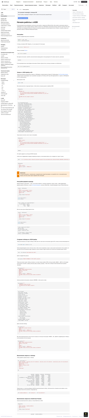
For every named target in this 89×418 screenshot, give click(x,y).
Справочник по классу (5, 33)
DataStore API (3, 18)
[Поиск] (8, 9)
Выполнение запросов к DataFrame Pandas (79, 20)
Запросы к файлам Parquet (6, 62)
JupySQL (3, 92)
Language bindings (4, 80)
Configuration (3, 38)
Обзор (2, 14)
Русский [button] (81, 5)
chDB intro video (4, 112)
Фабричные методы (5, 22)
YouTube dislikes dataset (63, 74)
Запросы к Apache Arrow (6, 59)
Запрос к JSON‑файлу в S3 (78, 12)
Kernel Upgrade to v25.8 (6, 111)
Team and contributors (5, 114)
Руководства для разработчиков (7, 52)
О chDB (2, 98)
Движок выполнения (5, 40)
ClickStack (54, 5)
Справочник (41, 5)
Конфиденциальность (67, 416)
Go (2, 85)
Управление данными (18, 5)
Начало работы (4, 16)
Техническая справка (5, 70)
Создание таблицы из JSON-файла (79, 15)
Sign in (79, 1)
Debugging (3, 44)
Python (3, 82)
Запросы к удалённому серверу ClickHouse (7, 65)
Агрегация (3, 28)
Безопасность (75, 416)
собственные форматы (36, 185)
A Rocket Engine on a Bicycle (7, 103)
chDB (59, 5)
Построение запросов (5, 23)
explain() (2, 46)
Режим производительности (6, 35)
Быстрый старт (4, 20)
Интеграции (48, 5)
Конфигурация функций (5, 41)
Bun (2, 88)
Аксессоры (3, 27)
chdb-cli (3, 95)
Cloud (11, 5)
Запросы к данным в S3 (5, 61)
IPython (25, 50)
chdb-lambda (4, 93)
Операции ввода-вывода (6, 30)
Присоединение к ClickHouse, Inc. (8, 106)
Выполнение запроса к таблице (79, 17)
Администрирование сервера (31, 5)
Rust (2, 87)
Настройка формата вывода (78, 13)
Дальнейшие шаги (76, 22)
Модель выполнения (5, 32)
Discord (3, 100)
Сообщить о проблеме (23, 18)
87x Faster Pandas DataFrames (7, 107)
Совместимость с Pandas (6, 25)
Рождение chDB (4, 101)
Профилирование (4, 48)
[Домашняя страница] (17, 9)
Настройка (75, 10)
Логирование (3, 49)
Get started (84, 1)
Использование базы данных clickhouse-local (6, 68)
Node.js (3, 83)
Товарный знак (59, 416)
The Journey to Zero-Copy (6, 109)
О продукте (64, 5)
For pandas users (4, 54)
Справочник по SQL (5, 74)
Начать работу (5, 5)
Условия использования (83, 416)
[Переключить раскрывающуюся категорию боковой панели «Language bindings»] (14, 80)
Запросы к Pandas (4, 57)
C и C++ (3, 90)
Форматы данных (4, 72)
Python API (3, 75)
